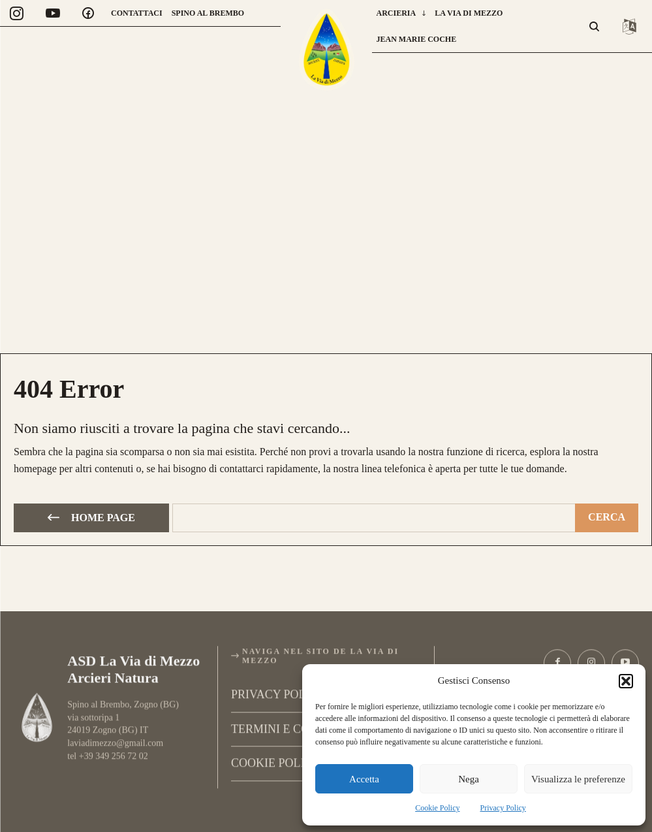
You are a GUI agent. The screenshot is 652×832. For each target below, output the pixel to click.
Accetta (364, 779)
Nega (468, 779)
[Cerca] (606, 516)
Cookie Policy (437, 807)
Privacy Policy (503, 807)
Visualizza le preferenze (578, 779)
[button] (625, 681)
